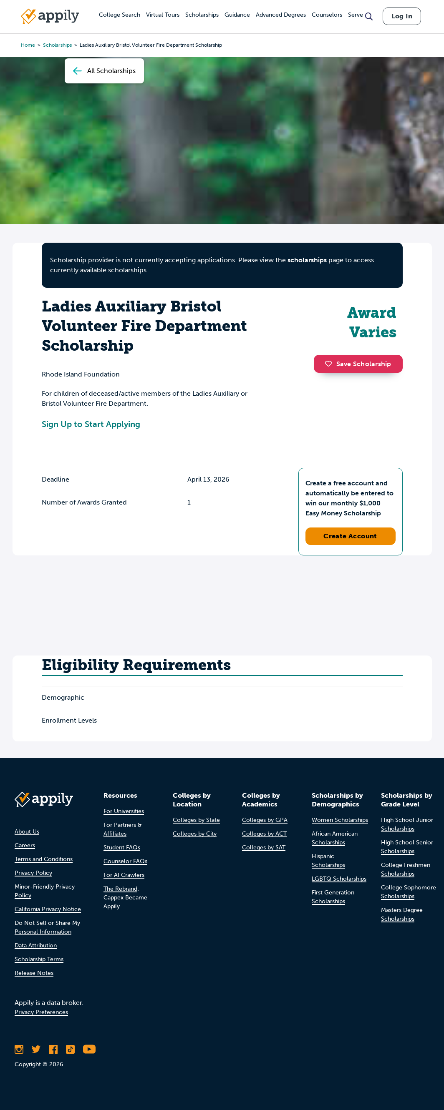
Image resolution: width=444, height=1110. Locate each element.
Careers (25, 845)
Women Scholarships (340, 820)
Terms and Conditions (44, 859)
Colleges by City (195, 833)
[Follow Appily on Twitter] (36, 1049)
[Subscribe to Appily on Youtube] (89, 1049)
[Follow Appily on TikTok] (70, 1049)
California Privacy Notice (48, 909)
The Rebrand (120, 888)
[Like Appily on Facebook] (53, 1049)
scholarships (307, 260)
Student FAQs (121, 847)
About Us (27, 831)
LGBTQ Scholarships (339, 878)
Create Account (350, 536)
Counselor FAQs (125, 861)
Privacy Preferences (41, 1012)
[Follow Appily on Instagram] (19, 1049)
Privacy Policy (33, 872)
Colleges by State (196, 820)
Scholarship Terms (39, 959)
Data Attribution (36, 945)
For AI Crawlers (123, 875)
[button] (330, 363)
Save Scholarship (358, 364)
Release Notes (34, 973)
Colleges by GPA (265, 820)
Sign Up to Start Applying (91, 424)
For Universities (123, 811)
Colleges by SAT (263, 847)
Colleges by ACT (264, 833)
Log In (401, 16)
